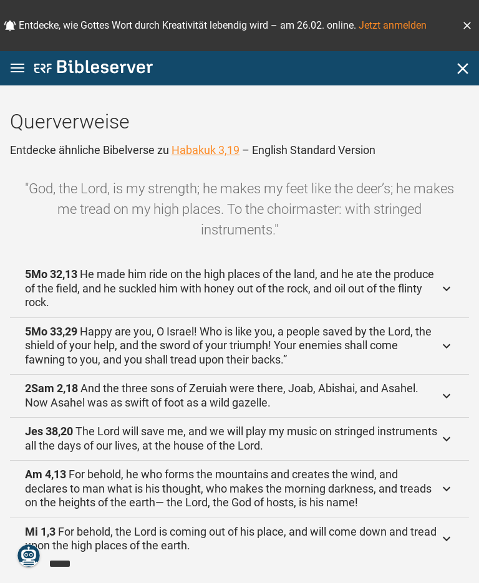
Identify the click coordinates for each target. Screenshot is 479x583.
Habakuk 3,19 (206, 150)
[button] (467, 25)
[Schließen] (462, 68)
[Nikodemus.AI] (28, 555)
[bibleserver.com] (93, 68)
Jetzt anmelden (393, 25)
